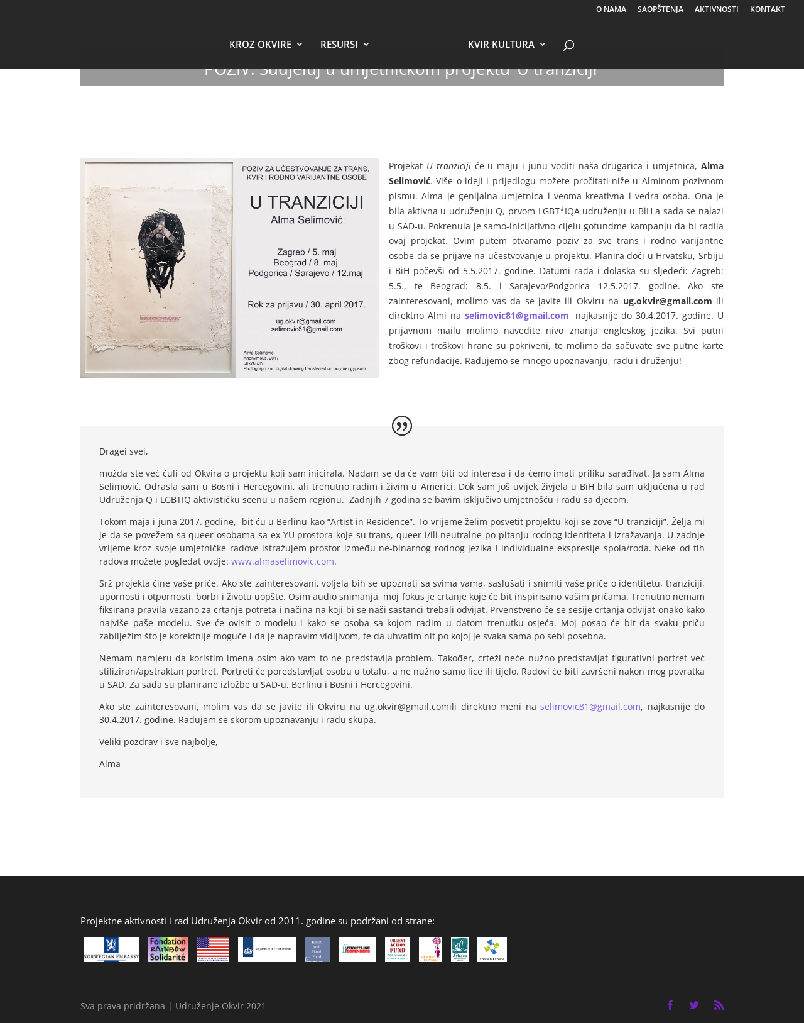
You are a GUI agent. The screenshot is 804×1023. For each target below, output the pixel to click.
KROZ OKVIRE (260, 45)
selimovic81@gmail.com (517, 315)
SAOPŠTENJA (660, 10)
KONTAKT (767, 10)
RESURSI (339, 45)
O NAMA (611, 10)
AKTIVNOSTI (717, 10)
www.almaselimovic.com (282, 561)
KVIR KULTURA (501, 45)
